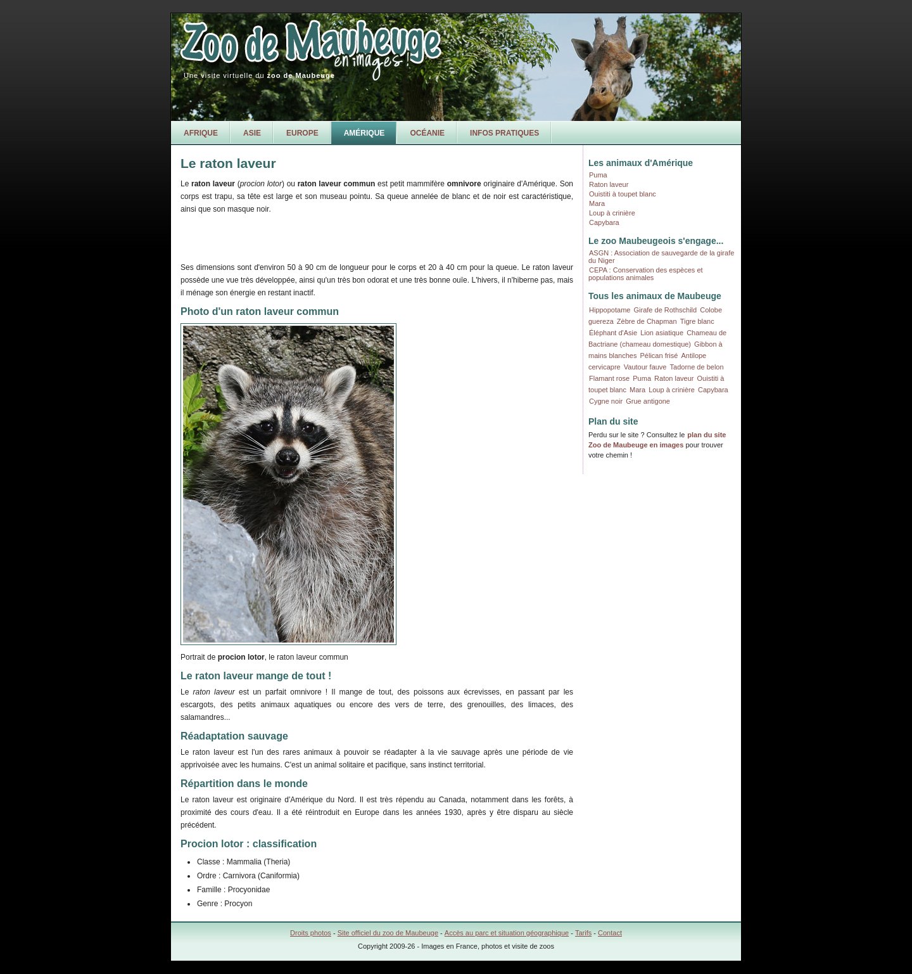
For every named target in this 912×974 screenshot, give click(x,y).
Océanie (427, 133)
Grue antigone (648, 401)
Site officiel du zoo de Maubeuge (388, 933)
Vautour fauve (645, 367)
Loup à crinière (612, 213)
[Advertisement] (328, 236)
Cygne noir (606, 401)
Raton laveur (608, 184)
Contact (610, 933)
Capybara (604, 222)
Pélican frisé (659, 355)
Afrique (201, 133)
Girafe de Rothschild (665, 310)
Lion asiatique (661, 332)
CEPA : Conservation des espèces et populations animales (645, 273)
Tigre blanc (697, 321)
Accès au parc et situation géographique (507, 933)
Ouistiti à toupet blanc (622, 194)
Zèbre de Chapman (647, 321)
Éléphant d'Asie (613, 332)
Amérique (364, 133)
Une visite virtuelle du (259, 75)
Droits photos (310, 933)
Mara (597, 203)
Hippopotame (609, 310)
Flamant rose (609, 378)
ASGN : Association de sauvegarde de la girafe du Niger (661, 256)
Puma (598, 175)
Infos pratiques (504, 133)
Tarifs (583, 933)
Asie (252, 133)
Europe (302, 133)
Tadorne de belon (697, 367)
